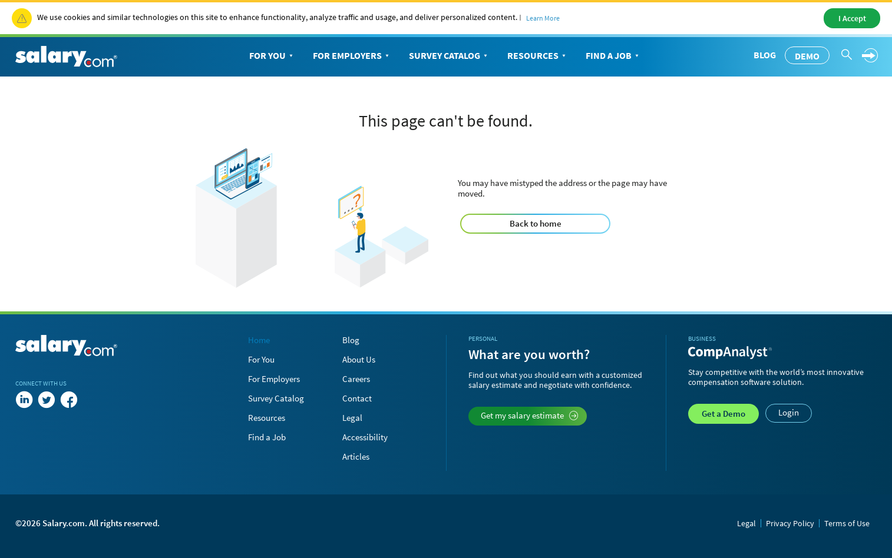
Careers (356, 378)
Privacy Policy (790, 523)
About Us (358, 359)
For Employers (352, 55)
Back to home (535, 223)
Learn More (543, 18)
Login (788, 412)
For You (272, 55)
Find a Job (613, 55)
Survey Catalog (449, 55)
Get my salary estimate (529, 415)
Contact (357, 398)
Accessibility (365, 437)
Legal (352, 417)
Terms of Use (847, 523)
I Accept (852, 18)
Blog (765, 55)
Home (259, 340)
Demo (807, 56)
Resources (537, 55)
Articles (355, 456)
